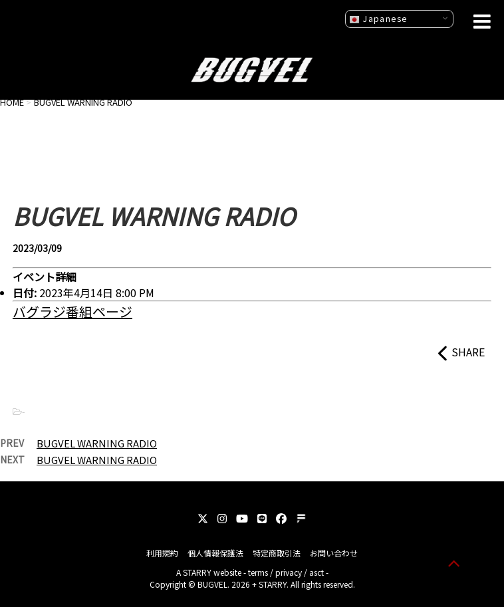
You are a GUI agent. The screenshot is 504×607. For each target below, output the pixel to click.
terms (258, 572)
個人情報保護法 (215, 552)
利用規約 (162, 552)
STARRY (197, 572)
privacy (288, 572)
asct (316, 572)
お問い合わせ (334, 552)
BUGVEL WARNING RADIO (97, 443)
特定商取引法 (277, 552)
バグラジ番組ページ (72, 311)
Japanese (378, 18)
